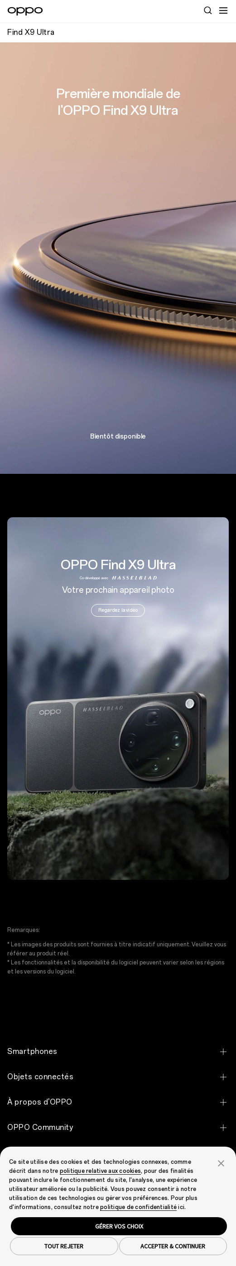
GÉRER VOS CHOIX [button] (119, 1226)
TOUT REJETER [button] (63, 1246)
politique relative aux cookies (100, 1171)
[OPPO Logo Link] (25, 11)
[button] (221, 1162)
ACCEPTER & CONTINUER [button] (172, 1246)
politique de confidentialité (138, 1207)
